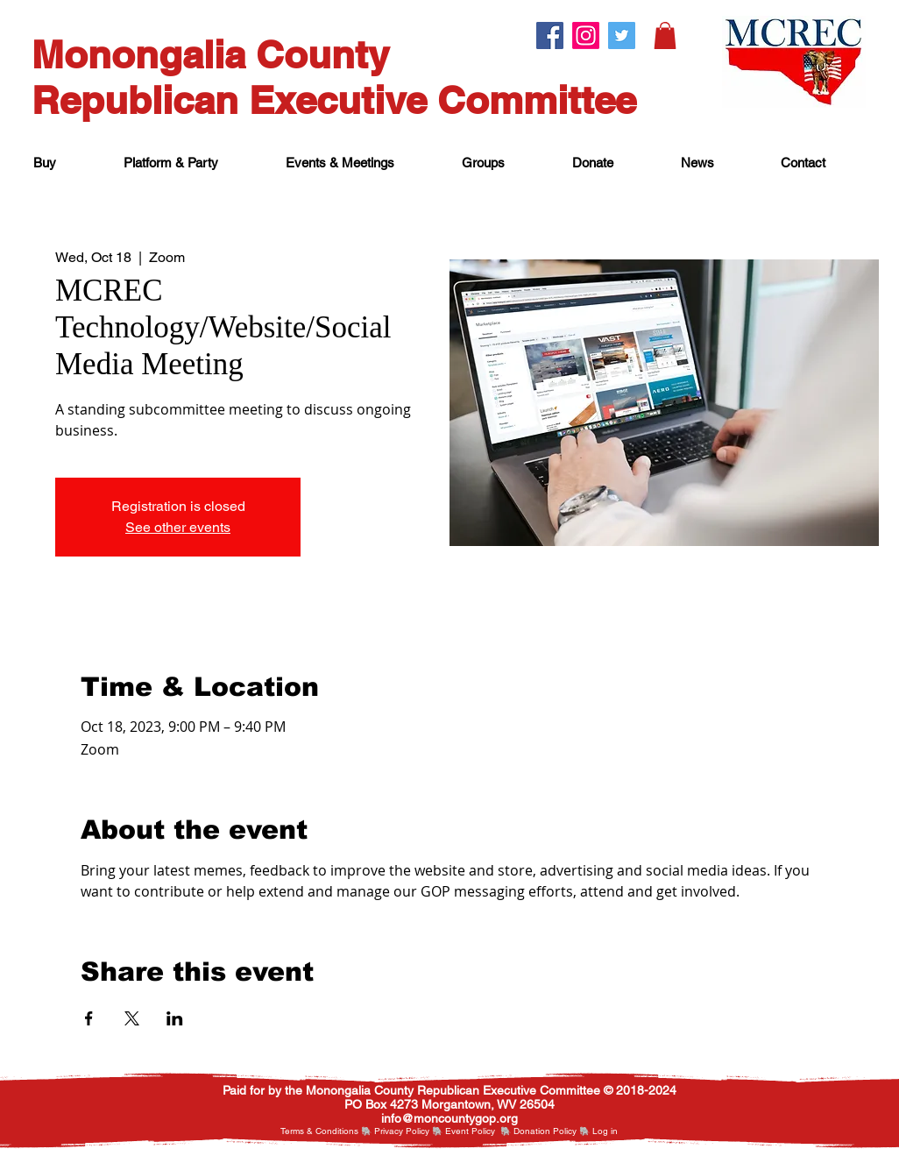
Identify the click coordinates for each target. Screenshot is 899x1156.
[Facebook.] (549, 35)
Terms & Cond (308, 1131)
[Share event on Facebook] (89, 1018)
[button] (665, 35)
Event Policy (470, 1131)
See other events (177, 527)
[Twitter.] (621, 35)
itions (347, 1131)
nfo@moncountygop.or (447, 1118)
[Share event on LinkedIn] (174, 1018)
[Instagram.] (585, 35)
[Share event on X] (132, 1018)
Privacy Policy (401, 1131)
